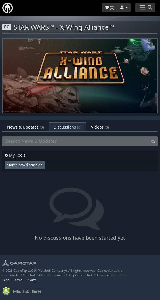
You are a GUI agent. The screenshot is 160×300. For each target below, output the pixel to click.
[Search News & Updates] (75, 141)
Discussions (67, 127)
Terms (17, 280)
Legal (6, 280)
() (109, 7)
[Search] (153, 141)
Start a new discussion (24, 165)
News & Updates (25, 127)
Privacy (30, 280)
